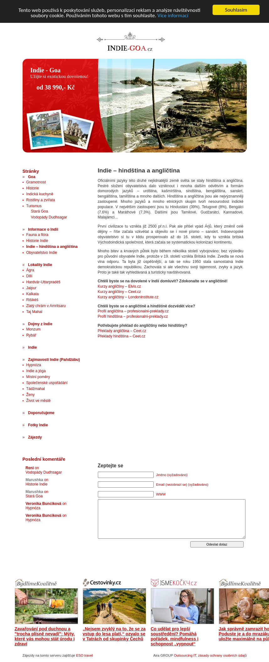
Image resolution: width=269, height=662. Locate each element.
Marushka (34, 480)
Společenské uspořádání (47, 383)
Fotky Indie (38, 425)
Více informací (172, 15)
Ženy (30, 395)
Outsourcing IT (185, 655)
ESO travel (84, 655)
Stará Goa (39, 211)
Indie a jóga (36, 371)
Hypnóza (33, 365)
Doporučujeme (41, 413)
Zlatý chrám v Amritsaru (46, 306)
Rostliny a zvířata (40, 200)
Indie (32, 347)
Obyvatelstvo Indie (41, 252)
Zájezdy (35, 437)
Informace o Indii (43, 229)
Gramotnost (36, 182)
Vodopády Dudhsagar (49, 217)
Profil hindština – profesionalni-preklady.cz (133, 316)
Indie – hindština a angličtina (52, 246)
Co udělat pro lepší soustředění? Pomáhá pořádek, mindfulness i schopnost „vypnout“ (174, 636)
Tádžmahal (35, 389)
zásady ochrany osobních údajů (222, 655)
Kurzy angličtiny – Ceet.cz (119, 292)
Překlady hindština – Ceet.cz (121, 336)
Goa (31, 177)
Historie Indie (37, 241)
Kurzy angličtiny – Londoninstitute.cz (128, 297)
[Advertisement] (137, 159)
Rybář (31, 335)
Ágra (30, 270)
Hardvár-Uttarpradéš (43, 282)
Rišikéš (32, 300)
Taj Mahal (34, 312)
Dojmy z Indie (40, 324)
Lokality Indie (40, 265)
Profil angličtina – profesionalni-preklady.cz (133, 311)
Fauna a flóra (37, 235)
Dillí (29, 276)
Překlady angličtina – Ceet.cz (122, 331)
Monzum (33, 329)
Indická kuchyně (39, 194)
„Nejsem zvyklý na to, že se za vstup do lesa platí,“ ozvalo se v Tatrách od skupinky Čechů (114, 633)
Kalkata (32, 294)
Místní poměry (38, 377)
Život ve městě (38, 400)
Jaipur (31, 288)
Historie (32, 188)
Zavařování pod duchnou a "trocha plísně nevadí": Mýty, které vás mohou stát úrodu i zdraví (45, 636)
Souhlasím (236, 10)
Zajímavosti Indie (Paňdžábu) (54, 359)
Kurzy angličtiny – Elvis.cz (119, 286)
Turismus (34, 206)
